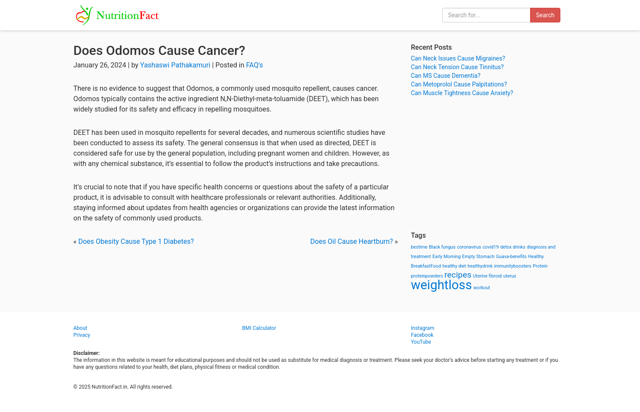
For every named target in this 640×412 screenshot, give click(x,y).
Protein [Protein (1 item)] (540, 266)
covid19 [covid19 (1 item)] (490, 247)
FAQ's (254, 65)
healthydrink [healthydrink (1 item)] (480, 266)
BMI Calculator (259, 328)
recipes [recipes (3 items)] (457, 275)
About (80, 328)
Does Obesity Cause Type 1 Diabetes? (136, 241)
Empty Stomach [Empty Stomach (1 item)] (478, 256)
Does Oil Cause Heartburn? (351, 241)
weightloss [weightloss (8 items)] (441, 285)
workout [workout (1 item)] (481, 288)
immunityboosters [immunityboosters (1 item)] (512, 266)
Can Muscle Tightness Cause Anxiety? (462, 92)
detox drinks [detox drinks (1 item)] (512, 247)
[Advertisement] (489, 164)
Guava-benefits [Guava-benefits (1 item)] (511, 256)
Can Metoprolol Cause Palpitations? (459, 84)
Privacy (82, 335)
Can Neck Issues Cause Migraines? (458, 58)
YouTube (421, 342)
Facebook (422, 335)
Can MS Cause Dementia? (446, 75)
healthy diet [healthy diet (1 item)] (454, 266)
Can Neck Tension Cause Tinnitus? (457, 67)
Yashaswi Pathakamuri (175, 65)
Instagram (422, 328)
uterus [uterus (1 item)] (509, 276)
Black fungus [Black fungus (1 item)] (442, 247)
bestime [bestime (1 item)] (419, 247)
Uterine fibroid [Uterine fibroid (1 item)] (487, 276)
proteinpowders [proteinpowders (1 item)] (427, 276)
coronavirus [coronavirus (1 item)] (469, 247)
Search (545, 15)
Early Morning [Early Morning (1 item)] (446, 256)
